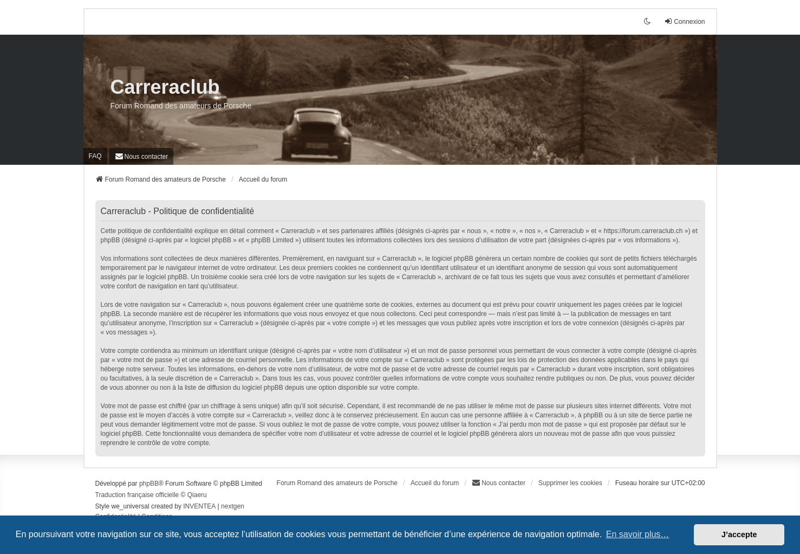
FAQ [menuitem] (95, 156)
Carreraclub (165, 87)
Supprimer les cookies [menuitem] (570, 483)
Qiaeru (197, 495)
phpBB (149, 483)
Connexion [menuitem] (684, 21)
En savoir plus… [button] (637, 534)
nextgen (232, 506)
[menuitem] (141, 156)
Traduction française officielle (137, 495)
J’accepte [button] (739, 534)
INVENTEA (199, 506)
